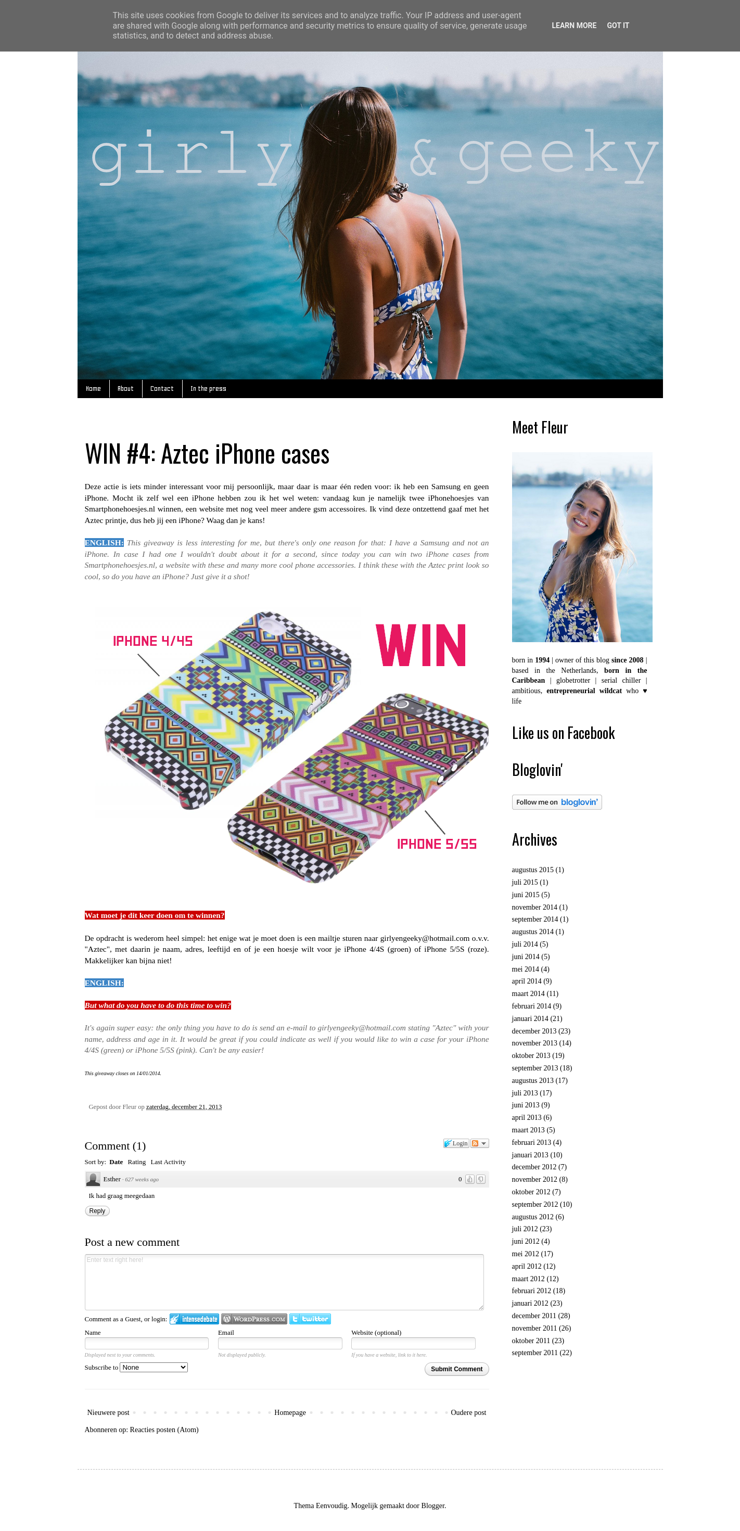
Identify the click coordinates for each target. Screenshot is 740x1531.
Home (93, 388)
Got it (618, 25)
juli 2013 (525, 1093)
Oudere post (468, 1413)
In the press (208, 388)
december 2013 (534, 1031)
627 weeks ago (142, 1179)
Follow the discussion (479, 1143)
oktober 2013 (531, 1056)
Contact (162, 388)
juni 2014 (526, 957)
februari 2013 (532, 1142)
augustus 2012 (533, 1217)
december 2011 (534, 1316)
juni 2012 (526, 1241)
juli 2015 (525, 882)
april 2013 (527, 1117)
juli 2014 (525, 944)
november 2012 (534, 1179)
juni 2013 (526, 1105)
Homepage (290, 1413)
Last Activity (168, 1162)
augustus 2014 (533, 932)
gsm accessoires (339, 508)
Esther (112, 1179)
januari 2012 (530, 1303)
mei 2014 (526, 969)
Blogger (433, 1506)
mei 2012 (526, 1254)
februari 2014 (532, 1006)
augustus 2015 (533, 870)
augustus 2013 (533, 1081)
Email (226, 1332)
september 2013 (535, 1068)
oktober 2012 (531, 1192)
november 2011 (534, 1328)
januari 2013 (530, 1155)
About (126, 388)
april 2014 (527, 981)
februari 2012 (532, 1291)
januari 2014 (530, 1019)
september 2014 (535, 919)
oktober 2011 (531, 1341)
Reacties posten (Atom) (164, 1430)
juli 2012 (525, 1229)
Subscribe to (136, 1367)
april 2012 (527, 1266)
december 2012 (534, 1167)
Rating (137, 1162)
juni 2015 (526, 895)
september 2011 (535, 1353)
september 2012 (535, 1204)
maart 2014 (528, 994)
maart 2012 (528, 1279)
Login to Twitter (310, 1318)
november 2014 (534, 907)
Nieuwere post (108, 1413)
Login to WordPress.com (254, 1318)
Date (116, 1162)
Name (93, 1332)
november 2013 (534, 1043)
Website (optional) (376, 1332)
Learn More (574, 25)
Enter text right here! (284, 1282)
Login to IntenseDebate (194, 1318)
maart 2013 (528, 1130)
